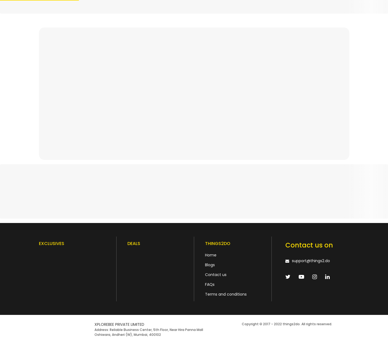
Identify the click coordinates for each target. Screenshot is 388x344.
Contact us (216, 274)
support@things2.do (311, 261)
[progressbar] (194, 7)
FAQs (210, 284)
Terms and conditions (226, 294)
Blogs (210, 265)
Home (210, 255)
